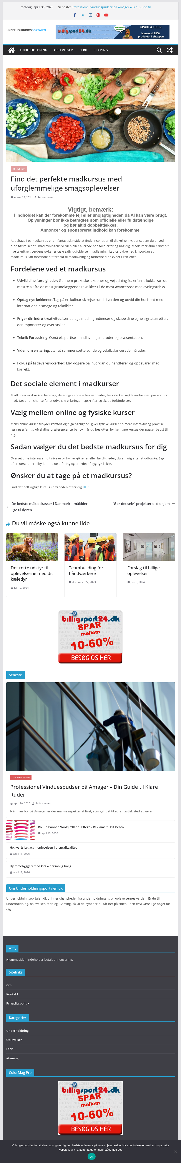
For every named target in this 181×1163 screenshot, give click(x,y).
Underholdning (33, 50)
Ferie (84, 50)
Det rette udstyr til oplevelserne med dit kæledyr (32, 573)
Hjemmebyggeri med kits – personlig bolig (40, 866)
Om (9, 985)
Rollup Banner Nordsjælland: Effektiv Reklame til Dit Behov (81, 827)
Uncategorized (21, 777)
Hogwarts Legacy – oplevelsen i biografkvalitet (43, 847)
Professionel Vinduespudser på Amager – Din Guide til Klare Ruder (84, 790)
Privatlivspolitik (17, 1003)
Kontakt (12, 994)
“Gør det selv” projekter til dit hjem (144, 503)
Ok (91, 1156)
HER (86, 487)
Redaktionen (45, 197)
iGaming (101, 50)
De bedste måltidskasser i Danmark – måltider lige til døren (47, 506)
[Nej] (175, 1151)
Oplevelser (63, 50)
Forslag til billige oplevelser (143, 570)
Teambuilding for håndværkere (86, 570)
